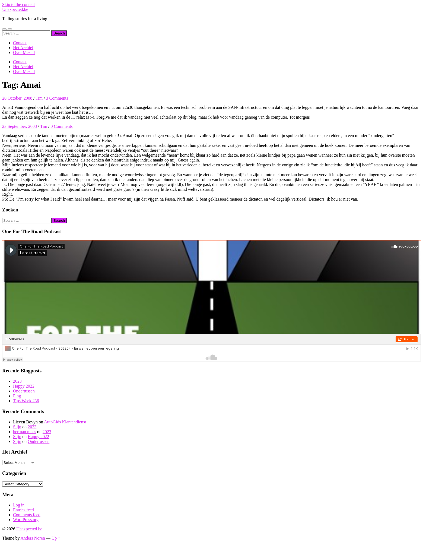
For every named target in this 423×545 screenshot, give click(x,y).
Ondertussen (24, 391)
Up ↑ (56, 538)
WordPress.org (26, 519)
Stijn (17, 426)
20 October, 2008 (17, 98)
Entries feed (23, 510)
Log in (18, 505)
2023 (17, 381)
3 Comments (57, 98)
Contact (20, 42)
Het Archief (23, 47)
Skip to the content (18, 4)
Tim (39, 98)
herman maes (24, 431)
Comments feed (26, 514)
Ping (17, 396)
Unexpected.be (15, 9)
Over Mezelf (24, 52)
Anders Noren (33, 538)
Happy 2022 (23, 386)
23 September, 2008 (19, 126)
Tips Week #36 (26, 400)
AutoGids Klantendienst (65, 422)
